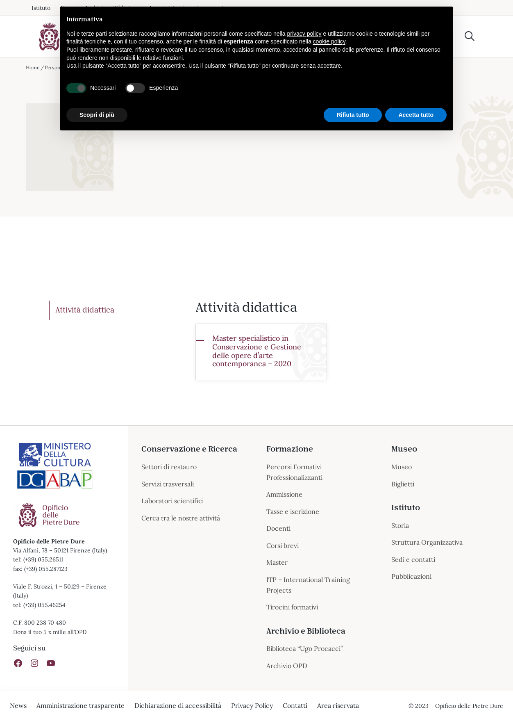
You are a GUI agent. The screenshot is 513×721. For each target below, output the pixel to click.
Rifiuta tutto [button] (353, 115)
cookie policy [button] (329, 41)
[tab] (116, 310)
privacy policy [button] (304, 33)
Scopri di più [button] (96, 115)
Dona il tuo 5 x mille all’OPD (50, 632)
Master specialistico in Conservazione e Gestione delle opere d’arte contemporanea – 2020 (257, 351)
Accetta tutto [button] (416, 115)
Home (33, 67)
